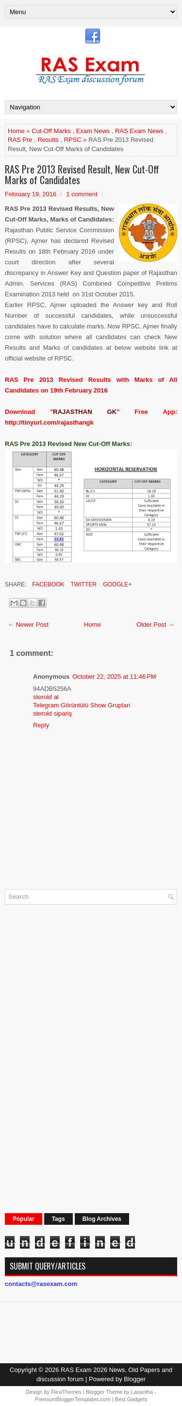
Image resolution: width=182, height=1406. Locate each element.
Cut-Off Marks (51, 131)
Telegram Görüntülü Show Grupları (82, 705)
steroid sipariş (52, 713)
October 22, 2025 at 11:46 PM (114, 676)
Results (47, 139)
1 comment (81, 194)
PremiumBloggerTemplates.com (73, 1399)
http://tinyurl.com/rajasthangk (49, 422)
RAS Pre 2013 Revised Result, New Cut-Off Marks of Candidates (82, 174)
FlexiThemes (66, 1392)
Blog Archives (102, 1219)
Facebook (47, 584)
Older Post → (155, 624)
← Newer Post (28, 624)
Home (16, 131)
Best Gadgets (131, 1399)
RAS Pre (20, 139)
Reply (41, 725)
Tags (58, 1219)
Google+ (116, 584)
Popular (23, 1219)
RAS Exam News (139, 131)
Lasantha (142, 1392)
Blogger (135, 1379)
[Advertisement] (77, 1057)
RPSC (73, 139)
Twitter (82, 584)
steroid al (46, 697)
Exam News (93, 131)
